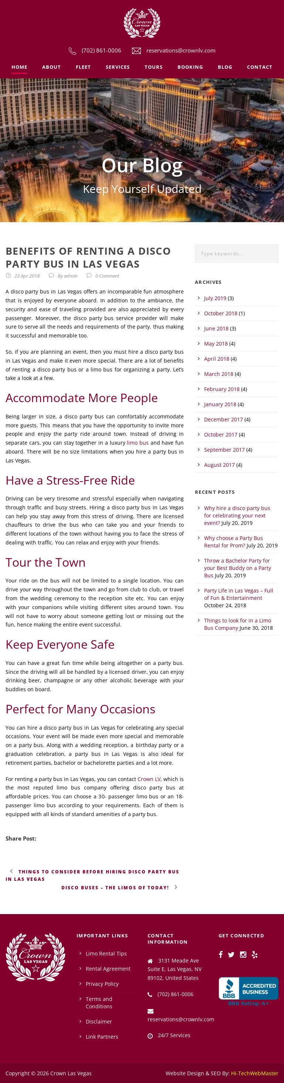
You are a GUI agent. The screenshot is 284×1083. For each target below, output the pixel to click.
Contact (260, 67)
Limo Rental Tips (106, 953)
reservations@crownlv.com (181, 50)
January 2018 (220, 404)
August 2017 (219, 464)
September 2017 (224, 449)
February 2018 (222, 389)
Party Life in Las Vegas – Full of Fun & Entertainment (238, 594)
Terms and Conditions (99, 1002)
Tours (154, 67)
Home (19, 67)
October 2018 (220, 313)
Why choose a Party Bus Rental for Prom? (233, 541)
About (51, 67)
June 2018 (216, 328)
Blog (225, 67)
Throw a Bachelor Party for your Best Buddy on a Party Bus (237, 568)
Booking (190, 67)
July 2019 (215, 298)
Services (118, 67)
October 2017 (220, 434)
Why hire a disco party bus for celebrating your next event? (237, 515)
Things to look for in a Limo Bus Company (237, 624)
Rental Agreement (108, 968)
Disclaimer (99, 1021)
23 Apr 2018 (27, 275)
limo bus (138, 442)
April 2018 (216, 358)
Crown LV (149, 778)
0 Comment (107, 275)
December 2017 (223, 419)
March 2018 (218, 373)
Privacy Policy (102, 983)
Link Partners (102, 1036)
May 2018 (216, 343)
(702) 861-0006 (101, 50)
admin (70, 275)
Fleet (83, 67)
